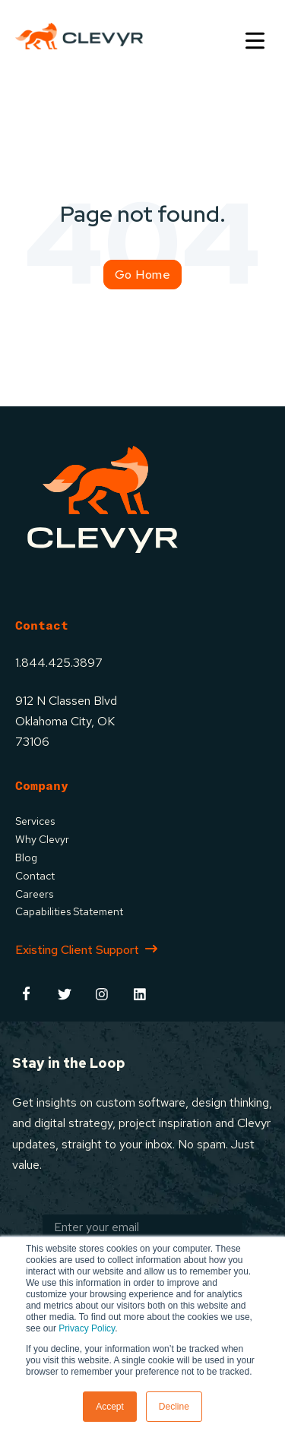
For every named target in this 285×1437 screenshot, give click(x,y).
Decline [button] (174, 1406)
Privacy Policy (87, 1328)
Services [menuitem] (35, 821)
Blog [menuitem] (26, 857)
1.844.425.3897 (59, 663)
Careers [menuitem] (34, 894)
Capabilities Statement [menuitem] (69, 911)
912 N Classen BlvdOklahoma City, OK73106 (66, 721)
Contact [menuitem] (35, 876)
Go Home (143, 275)
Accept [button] (110, 1406)
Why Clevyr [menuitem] (42, 839)
